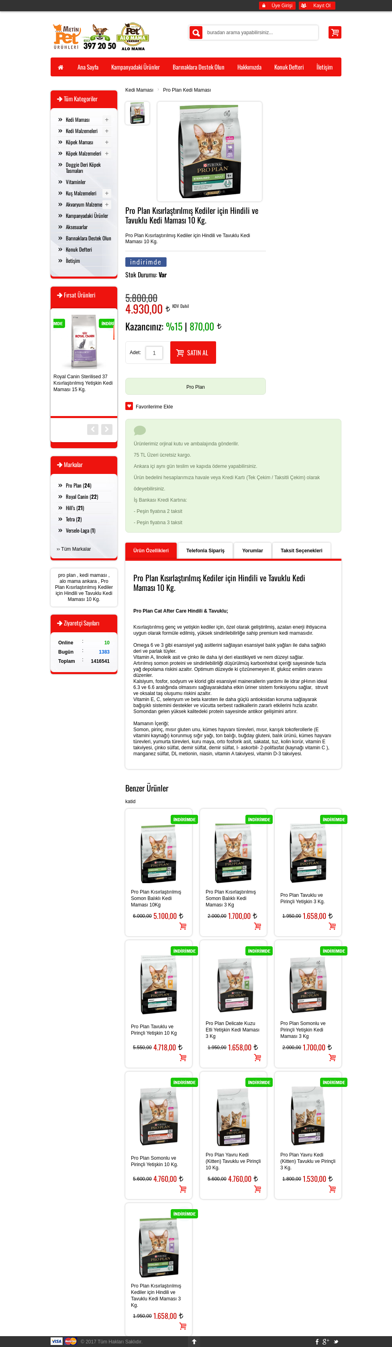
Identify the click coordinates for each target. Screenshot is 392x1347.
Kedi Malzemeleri (82, 131)
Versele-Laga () (80, 530)
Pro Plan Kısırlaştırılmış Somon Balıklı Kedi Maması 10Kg (156, 898)
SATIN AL (192, 351)
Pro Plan (195, 387)
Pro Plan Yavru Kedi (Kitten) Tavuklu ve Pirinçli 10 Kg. (233, 1161)
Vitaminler (76, 182)
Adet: (135, 352)
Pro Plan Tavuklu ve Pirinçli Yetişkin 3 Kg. (302, 898)
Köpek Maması (79, 142)
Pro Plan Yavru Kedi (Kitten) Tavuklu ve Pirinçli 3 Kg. (307, 1161)
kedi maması (93, 575)
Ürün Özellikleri (151, 551)
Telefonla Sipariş (205, 551)
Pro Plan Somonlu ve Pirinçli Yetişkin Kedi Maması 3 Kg (303, 1030)
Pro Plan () (78, 485)
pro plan (67, 575)
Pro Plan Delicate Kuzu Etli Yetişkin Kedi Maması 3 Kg (232, 1030)
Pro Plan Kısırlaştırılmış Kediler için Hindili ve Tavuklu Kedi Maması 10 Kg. (84, 590)
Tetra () (74, 519)
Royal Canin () (82, 496)
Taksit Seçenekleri (302, 551)
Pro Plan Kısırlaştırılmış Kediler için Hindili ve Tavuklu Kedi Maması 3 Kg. (156, 1295)
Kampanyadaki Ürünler (87, 215)
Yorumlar (252, 551)
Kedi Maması (139, 90)
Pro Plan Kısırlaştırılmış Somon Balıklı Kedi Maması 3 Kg (231, 898)
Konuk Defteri (79, 249)
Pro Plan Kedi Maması (187, 90)
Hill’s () (75, 508)
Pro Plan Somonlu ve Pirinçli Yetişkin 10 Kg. (154, 1161)
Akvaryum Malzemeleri (87, 204)
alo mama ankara (78, 581)
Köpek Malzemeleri (83, 153)
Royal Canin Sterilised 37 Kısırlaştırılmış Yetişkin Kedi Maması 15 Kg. (82, 383)
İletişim (73, 260)
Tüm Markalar (76, 549)
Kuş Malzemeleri (81, 193)
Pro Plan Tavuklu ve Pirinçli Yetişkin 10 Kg (154, 1030)
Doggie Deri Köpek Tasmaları (83, 167)
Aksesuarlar (77, 227)
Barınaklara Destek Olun (88, 238)
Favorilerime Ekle (154, 407)
